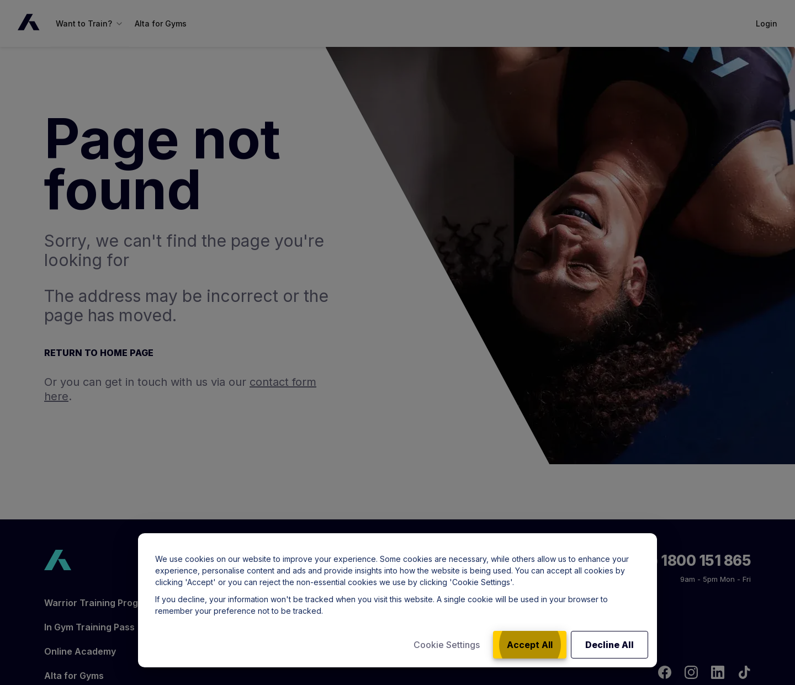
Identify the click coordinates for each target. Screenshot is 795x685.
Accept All (529, 645)
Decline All (609, 644)
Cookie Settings (447, 645)
